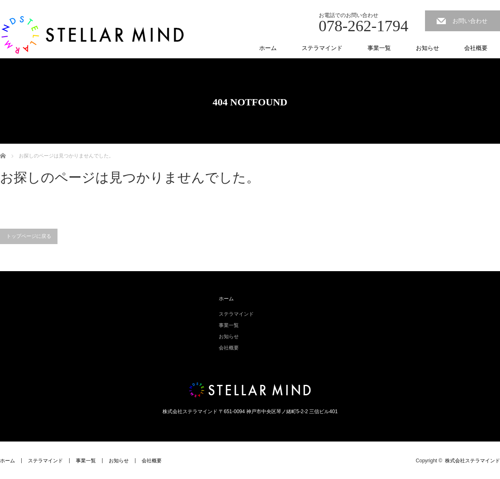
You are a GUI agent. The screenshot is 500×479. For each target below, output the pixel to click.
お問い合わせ (470, 20)
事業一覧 (379, 48)
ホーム (268, 48)
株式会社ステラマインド (472, 461)
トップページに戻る (28, 236)
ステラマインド (322, 48)
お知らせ (427, 48)
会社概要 (476, 48)
